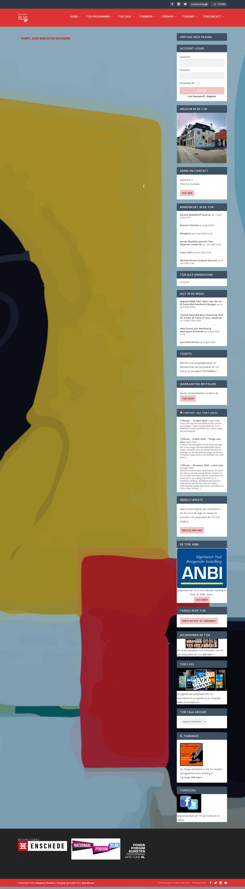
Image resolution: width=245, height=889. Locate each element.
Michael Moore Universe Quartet (198, 262)
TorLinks (188, 19)
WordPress (88, 885)
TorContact (212, 19)
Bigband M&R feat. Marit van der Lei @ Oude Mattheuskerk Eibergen (201, 305)
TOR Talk (124, 19)
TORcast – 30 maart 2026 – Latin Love (201, 467)
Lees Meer (202, 602)
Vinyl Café (186, 254)
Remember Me (187, 85)
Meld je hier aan (192, 532)
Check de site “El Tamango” (199, 623)
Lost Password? (196, 98)
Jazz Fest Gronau (189, 344)
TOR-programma (98, 19)
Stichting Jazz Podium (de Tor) (174, 885)
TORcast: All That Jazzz (200, 415)
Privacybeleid (199, 885)
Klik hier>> (208, 656)
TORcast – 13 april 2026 (193, 422)
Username (185, 59)
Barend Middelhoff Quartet (195, 217)
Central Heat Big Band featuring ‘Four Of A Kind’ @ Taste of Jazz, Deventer (201, 319)
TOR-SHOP (188, 400)
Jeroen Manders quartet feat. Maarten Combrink (197, 245)
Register (211, 98)
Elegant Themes (45, 885)
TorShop (167, 19)
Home (74, 19)
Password (185, 72)
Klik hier (187, 195)
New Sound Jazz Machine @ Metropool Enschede (195, 332)
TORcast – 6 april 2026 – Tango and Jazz (200, 443)
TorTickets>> (209, 373)
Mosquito (185, 235)
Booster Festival (189, 227)
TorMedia (146, 19)
